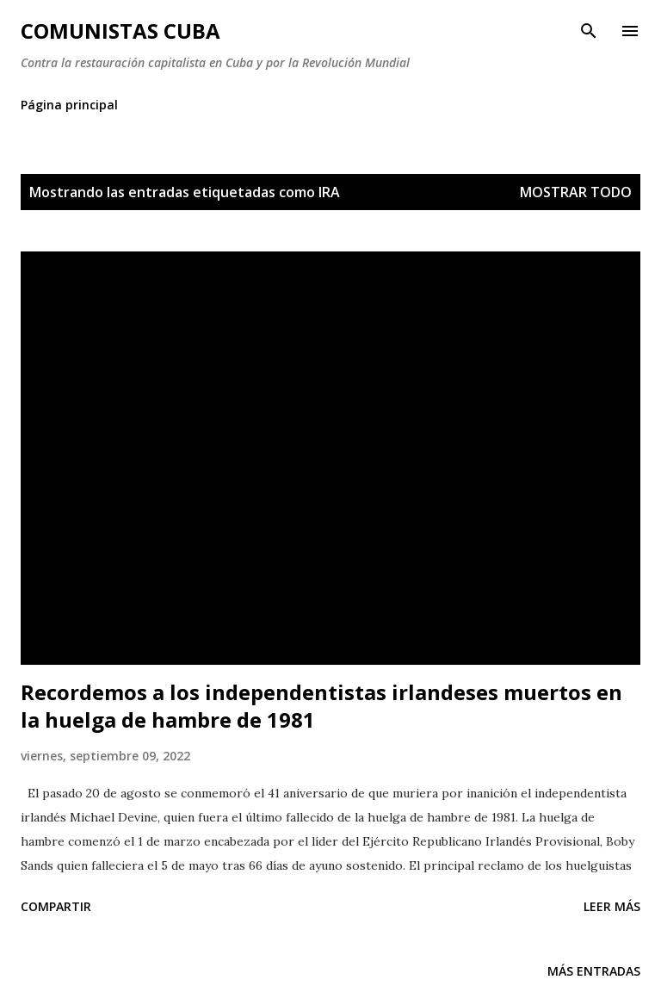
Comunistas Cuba (120, 30)
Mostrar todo (576, 192)
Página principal (69, 104)
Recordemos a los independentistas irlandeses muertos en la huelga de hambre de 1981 (321, 706)
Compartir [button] (56, 906)
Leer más (612, 906)
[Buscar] (588, 31)
